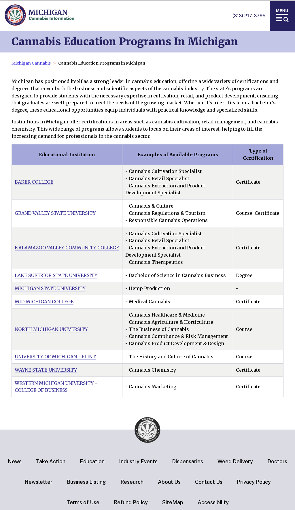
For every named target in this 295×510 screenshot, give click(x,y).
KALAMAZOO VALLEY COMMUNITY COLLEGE (67, 248)
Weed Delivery (235, 461)
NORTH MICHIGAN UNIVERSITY (51, 329)
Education (92, 461)
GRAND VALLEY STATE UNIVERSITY (55, 213)
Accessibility (213, 502)
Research (131, 482)
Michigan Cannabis (31, 63)
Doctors (277, 461)
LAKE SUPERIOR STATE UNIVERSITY (56, 275)
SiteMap (172, 502)
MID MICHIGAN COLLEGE (44, 301)
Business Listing (86, 482)
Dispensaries (187, 461)
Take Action (50, 461)
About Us (169, 482)
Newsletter (38, 482)
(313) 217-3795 (248, 15)
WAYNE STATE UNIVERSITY (46, 370)
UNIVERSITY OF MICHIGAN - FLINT (55, 357)
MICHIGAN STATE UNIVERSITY (50, 288)
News (15, 461)
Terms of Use (83, 502)
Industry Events (138, 461)
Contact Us (208, 482)
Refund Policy (131, 502)
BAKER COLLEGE (34, 182)
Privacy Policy (254, 482)
